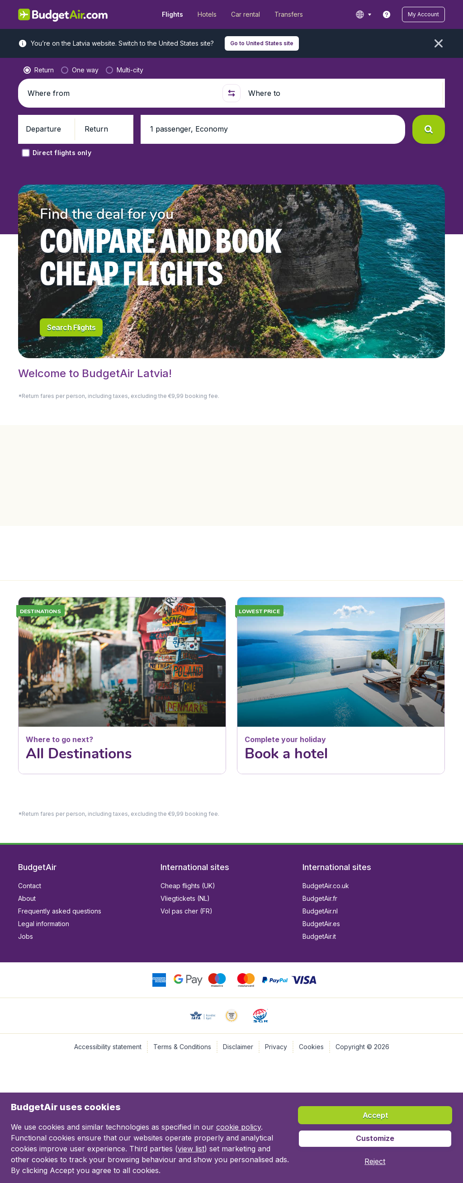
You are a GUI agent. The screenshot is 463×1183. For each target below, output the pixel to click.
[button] (423, 14)
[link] (386, 14)
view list (191, 1148)
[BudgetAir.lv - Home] (63, 14)
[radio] (39, 70)
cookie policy (238, 1126)
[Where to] (343, 93)
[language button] (363, 14)
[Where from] (122, 93)
